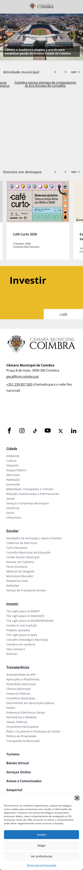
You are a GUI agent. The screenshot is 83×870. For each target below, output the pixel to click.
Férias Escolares (17, 566)
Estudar (12, 531)
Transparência (17, 667)
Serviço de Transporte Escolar (26, 590)
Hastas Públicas (16, 722)
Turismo (12, 754)
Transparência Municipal (23, 741)
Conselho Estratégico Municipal (27, 639)
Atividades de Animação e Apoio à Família (34, 538)
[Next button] (78, 37)
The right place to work (21, 635)
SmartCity (12, 508)
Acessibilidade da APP (21, 674)
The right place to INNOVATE (25, 616)
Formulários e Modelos (21, 717)
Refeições (12, 585)
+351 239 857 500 (19, 384)
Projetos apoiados (18, 630)
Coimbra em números (20, 644)
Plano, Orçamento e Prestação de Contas (33, 731)
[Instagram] (22, 431)
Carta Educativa (16, 548)
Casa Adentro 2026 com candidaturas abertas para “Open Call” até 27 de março (45, 84)
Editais (10, 708)
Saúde (10, 498)
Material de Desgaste (20, 571)
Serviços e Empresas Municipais (27, 503)
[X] (61, 431)
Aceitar (41, 834)
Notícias (11, 654)
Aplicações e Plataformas (23, 679)
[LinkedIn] (74, 431)
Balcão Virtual (17, 763)
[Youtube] (48, 431)
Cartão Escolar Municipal (23, 557)
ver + (75, 71)
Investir (12, 604)
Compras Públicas (18, 693)
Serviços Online (18, 772)
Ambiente (12, 456)
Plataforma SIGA (17, 581)
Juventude (13, 484)
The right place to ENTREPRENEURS (29, 621)
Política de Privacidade (21, 736)
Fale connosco (15, 649)
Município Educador (19, 576)
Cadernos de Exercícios (21, 543)
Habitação (13, 479)
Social (10, 513)
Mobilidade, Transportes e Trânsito (29, 489)
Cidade (11, 448)
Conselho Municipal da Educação (28, 552)
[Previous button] (5, 37)
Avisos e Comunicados (24, 781)
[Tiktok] (35, 431)
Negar (42, 845)
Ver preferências (41, 856)
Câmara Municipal (18, 689)
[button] (77, 798)
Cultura (11, 461)
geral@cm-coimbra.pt (22, 376)
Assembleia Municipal (21, 684)
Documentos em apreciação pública (30, 703)
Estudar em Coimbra (20, 562)
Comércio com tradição (21, 625)
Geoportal (14, 790)
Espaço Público (16, 470)
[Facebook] (9, 431)
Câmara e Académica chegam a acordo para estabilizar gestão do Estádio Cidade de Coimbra (38, 51)
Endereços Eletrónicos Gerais (25, 712)
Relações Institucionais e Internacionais (32, 494)
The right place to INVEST (23, 611)
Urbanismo (13, 517)
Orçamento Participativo (22, 727)
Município (13, 475)
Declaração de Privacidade (41, 865)
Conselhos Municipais (21, 698)
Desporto (12, 465)
